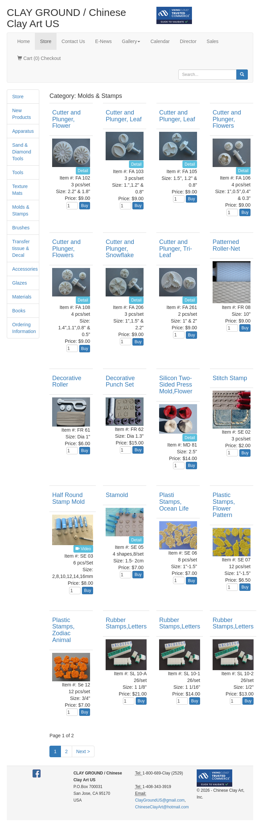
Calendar (160, 41)
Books (18, 310)
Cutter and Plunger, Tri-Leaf (175, 249)
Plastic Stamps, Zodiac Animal (63, 630)
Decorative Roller (66, 381)
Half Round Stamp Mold (68, 498)
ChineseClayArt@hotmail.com (162, 807)
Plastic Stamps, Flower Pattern (224, 505)
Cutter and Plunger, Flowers (227, 119)
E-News (103, 41)
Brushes (20, 227)
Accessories (25, 269)
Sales (212, 41)
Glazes (19, 283)
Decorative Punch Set (120, 381)
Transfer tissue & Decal (21, 248)
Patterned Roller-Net (226, 245)
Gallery (131, 41)
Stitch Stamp (230, 378)
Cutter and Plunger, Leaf (124, 116)
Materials (21, 296)
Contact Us (73, 41)
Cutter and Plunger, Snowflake (120, 249)
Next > (83, 751)
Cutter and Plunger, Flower (66, 119)
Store (45, 41)
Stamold (117, 495)
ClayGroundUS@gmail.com (160, 800)
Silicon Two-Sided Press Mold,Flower (175, 385)
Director (188, 41)
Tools (17, 172)
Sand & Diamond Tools (21, 151)
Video (83, 548)
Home (23, 41)
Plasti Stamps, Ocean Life (174, 502)
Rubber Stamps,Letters (126, 623)
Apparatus (23, 131)
